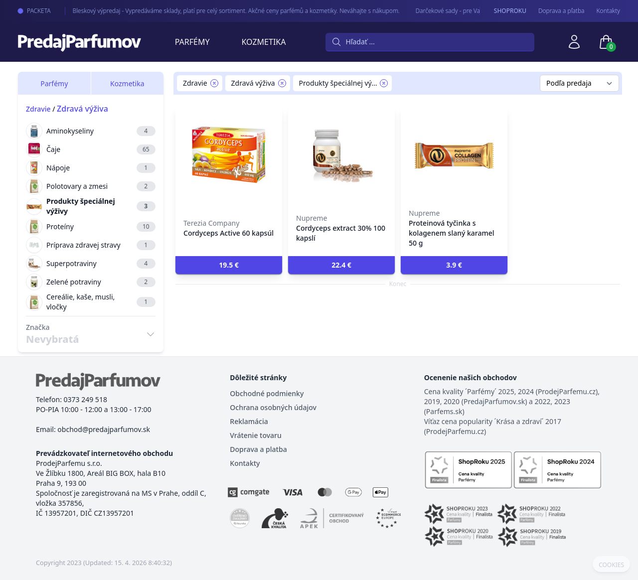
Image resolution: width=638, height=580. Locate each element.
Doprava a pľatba (561, 11)
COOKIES (611, 565)
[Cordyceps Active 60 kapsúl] (228, 154)
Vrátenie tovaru (255, 435)
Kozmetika (264, 41)
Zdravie (38, 109)
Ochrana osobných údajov (273, 407)
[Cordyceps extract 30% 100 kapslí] (341, 154)
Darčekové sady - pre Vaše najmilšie (453, 10)
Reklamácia (249, 421)
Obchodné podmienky (267, 393)
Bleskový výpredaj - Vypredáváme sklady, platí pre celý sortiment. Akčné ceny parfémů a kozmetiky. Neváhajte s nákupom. (225, 10)
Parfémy (192, 41)
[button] (228, 265)
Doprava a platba (258, 449)
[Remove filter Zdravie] (214, 83)
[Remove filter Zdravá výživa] (282, 83)
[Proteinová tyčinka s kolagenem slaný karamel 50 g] (454, 154)
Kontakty (608, 11)
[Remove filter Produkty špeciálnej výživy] (384, 83)
